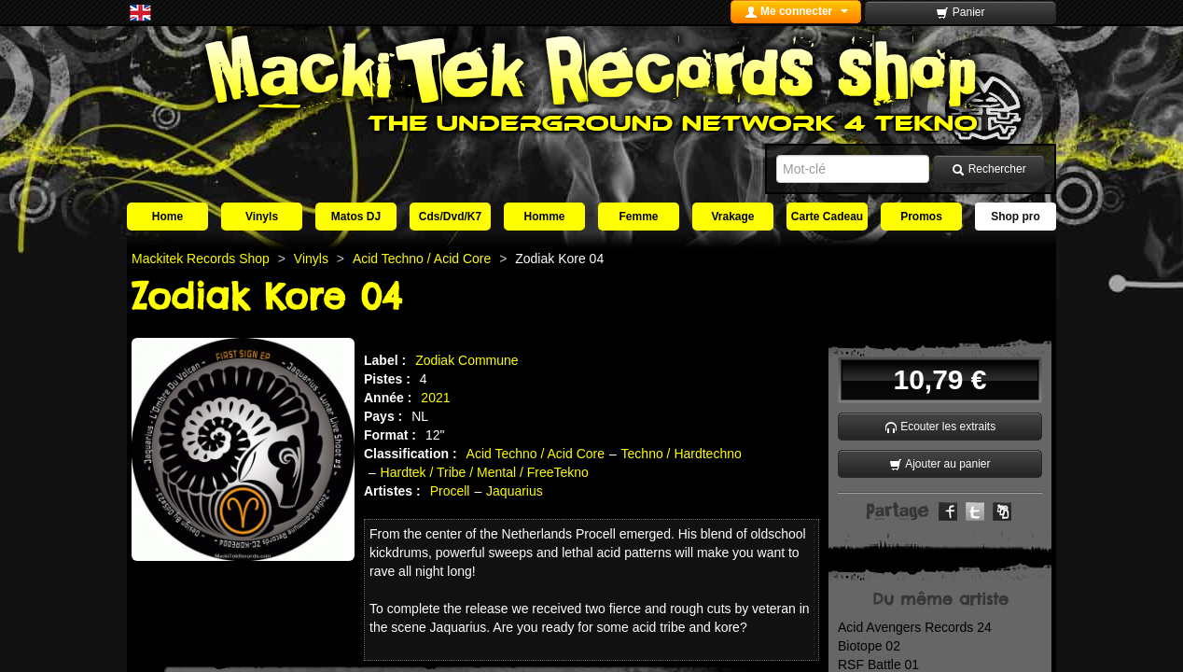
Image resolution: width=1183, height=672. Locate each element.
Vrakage (732, 216)
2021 (435, 397)
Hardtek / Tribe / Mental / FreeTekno (485, 472)
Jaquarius (514, 490)
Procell (450, 490)
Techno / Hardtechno (681, 453)
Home (167, 216)
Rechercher (988, 169)
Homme (543, 216)
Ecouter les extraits (939, 427)
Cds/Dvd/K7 (450, 216)
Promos (921, 216)
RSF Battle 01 (878, 664)
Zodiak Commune (467, 360)
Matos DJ (356, 216)
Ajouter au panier (939, 464)
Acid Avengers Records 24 (915, 627)
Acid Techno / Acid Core (535, 453)
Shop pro (1015, 216)
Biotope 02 (869, 645)
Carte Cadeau (827, 216)
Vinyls (261, 216)
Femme (638, 216)
